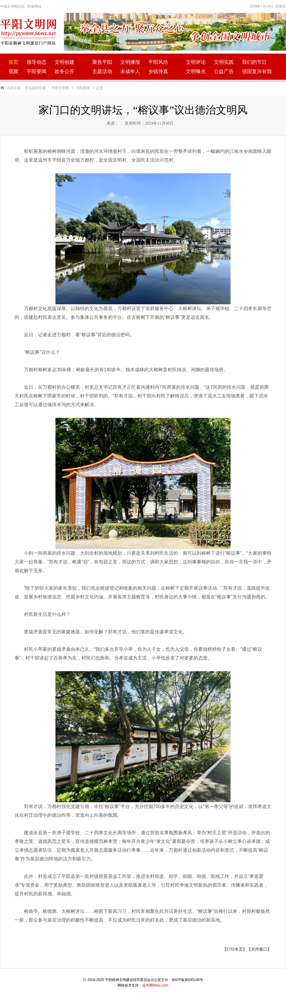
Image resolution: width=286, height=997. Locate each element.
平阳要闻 (36, 71)
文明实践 (224, 62)
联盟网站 (34, 6)
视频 (13, 71)
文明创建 (64, 62)
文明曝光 (196, 71)
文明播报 (130, 62)
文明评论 (196, 62)
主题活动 (102, 71)
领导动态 (36, 62)
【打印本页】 (234, 949)
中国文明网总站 (12, 6)
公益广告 (224, 71)
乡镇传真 (158, 71)
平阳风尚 (158, 62)
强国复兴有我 (257, 71)
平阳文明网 (60, 88)
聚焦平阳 (102, 62)
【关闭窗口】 (259, 949)
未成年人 (130, 71)
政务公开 (64, 71)
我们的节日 (254, 62)
